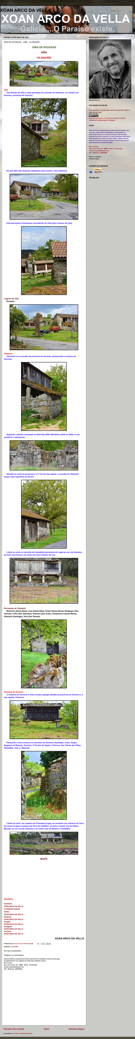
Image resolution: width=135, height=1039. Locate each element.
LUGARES (14, 946)
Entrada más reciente (14, 1029)
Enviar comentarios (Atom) (23, 1033)
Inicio (46, 1029)
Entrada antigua (76, 1029)
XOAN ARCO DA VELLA (25, 10)
